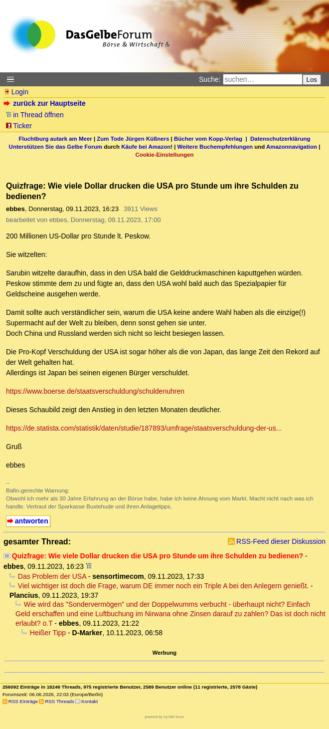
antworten (31, 521)
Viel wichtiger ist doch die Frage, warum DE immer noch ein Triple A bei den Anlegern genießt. (163, 586)
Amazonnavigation (291, 147)
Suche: (210, 79)
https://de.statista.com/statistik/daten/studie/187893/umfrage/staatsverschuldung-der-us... (144, 428)
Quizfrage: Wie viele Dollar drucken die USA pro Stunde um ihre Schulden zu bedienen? (157, 556)
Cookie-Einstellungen (164, 155)
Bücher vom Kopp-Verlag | (212, 139)
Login (15, 92)
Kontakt (89, 701)
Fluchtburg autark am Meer (55, 139)
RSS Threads (59, 701)
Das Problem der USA (52, 576)
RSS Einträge (23, 701)
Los (312, 79)
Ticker (18, 126)
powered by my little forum (164, 717)
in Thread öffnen (34, 115)
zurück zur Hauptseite (45, 103)
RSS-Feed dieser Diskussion (281, 541)
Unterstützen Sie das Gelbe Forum (55, 147)
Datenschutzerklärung (280, 139)
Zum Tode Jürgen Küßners (133, 139)
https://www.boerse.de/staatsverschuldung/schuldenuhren (95, 391)
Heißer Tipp (48, 633)
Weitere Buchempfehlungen (215, 147)
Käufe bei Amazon (145, 147)
